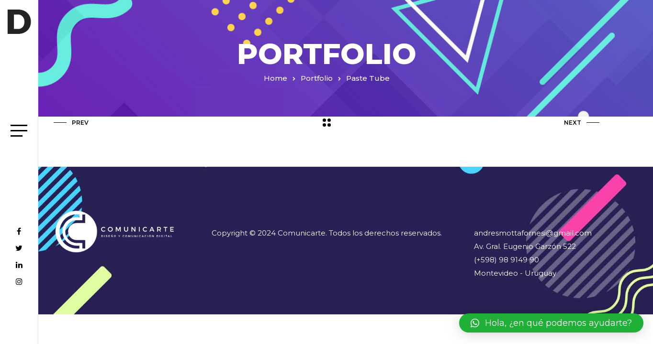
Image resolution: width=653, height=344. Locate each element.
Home (275, 78)
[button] (551, 323)
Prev (71, 122)
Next (581, 122)
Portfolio (317, 78)
